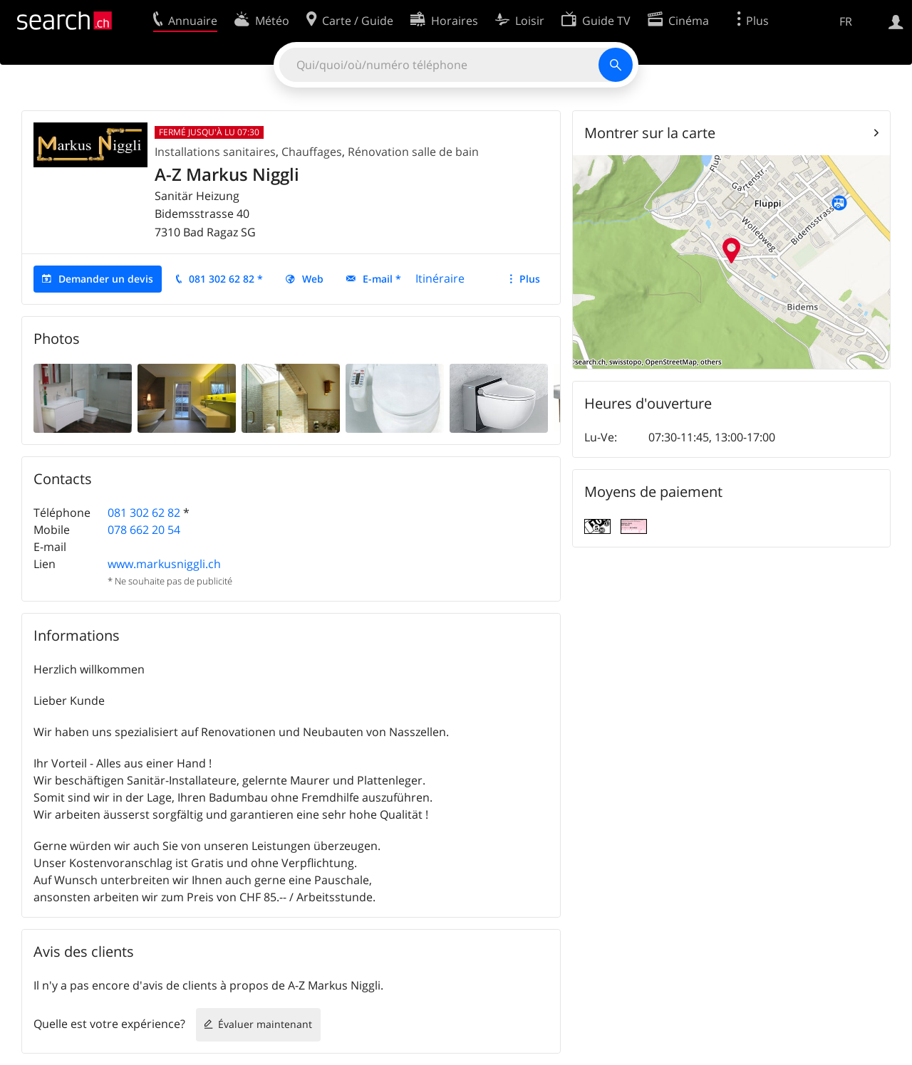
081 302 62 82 (144, 512)
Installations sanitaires (215, 151)
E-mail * (382, 278)
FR (845, 21)
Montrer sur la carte (649, 132)
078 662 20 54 (144, 529)
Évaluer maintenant (265, 1024)
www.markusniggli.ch (164, 564)
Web (312, 278)
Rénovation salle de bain (413, 151)
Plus (529, 278)
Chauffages (311, 151)
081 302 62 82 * (226, 278)
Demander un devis (105, 278)
